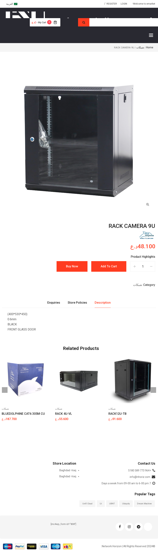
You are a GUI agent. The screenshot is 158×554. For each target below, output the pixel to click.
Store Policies (77, 302)
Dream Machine (144, 503)
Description (103, 302)
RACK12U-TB (117, 414)
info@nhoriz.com (140, 476)
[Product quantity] (143, 266)
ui (101, 503)
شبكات (140, 47)
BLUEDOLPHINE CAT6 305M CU (23, 414)
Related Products (81, 348)
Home (149, 47)
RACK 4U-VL (63, 414)
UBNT (112, 503)
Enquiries (53, 302)
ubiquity (126, 503)
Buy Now (72, 266)
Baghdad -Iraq (67, 470)
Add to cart (109, 266)
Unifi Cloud (87, 503)
